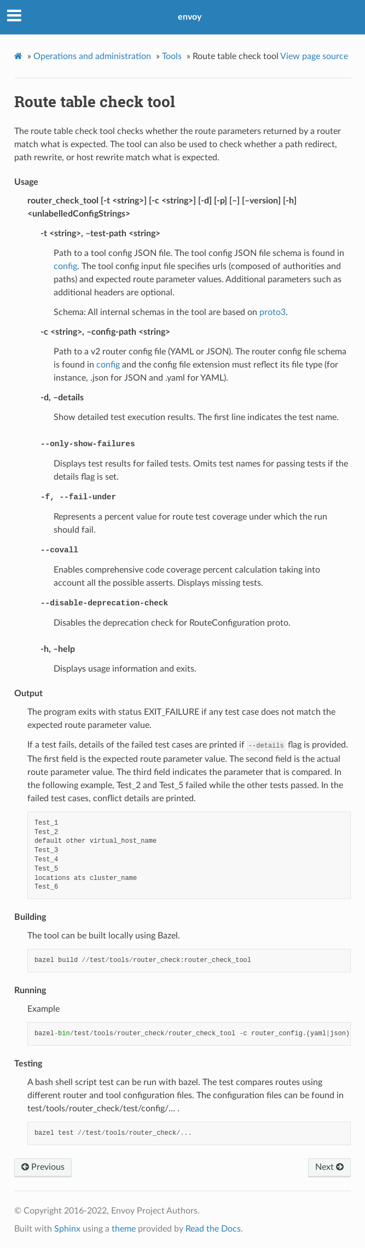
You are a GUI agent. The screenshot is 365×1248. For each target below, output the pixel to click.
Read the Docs (213, 1228)
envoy (189, 17)
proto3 (272, 312)
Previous (43, 1167)
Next (329, 1167)
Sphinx (67, 1228)
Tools (172, 56)
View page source (314, 56)
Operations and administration (92, 56)
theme (124, 1228)
